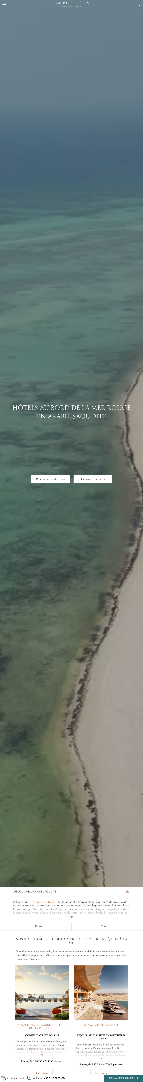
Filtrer (39, 926)
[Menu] (4, 5)
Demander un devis (123, 1078)
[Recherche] (138, 5)
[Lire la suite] (42, 1052)
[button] (46, 1078)
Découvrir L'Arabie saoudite (35, 892)
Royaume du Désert (43, 902)
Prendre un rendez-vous (50, 479)
